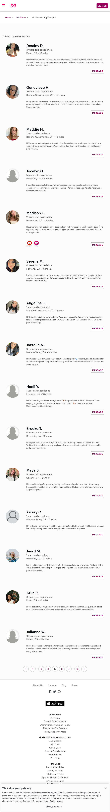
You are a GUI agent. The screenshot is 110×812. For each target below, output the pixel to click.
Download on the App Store (55, 703)
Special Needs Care (55, 751)
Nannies (55, 744)
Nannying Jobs (55, 770)
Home (8, 17)
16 (77, 668)
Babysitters (55, 740)
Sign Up (102, 6)
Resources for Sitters (55, 731)
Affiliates (55, 718)
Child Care (55, 747)
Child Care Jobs (55, 774)
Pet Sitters (21, 17)
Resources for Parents (55, 728)
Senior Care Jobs (55, 780)
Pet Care (55, 758)
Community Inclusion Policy (55, 724)
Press (74, 685)
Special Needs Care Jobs (55, 777)
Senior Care (55, 754)
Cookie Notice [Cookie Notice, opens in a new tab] (56, 801)
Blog (64, 685)
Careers (52, 685)
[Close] (105, 788)
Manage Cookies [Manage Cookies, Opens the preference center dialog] (54, 807)
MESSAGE (97, 71)
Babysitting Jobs (55, 767)
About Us (38, 685)
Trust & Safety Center (55, 721)
